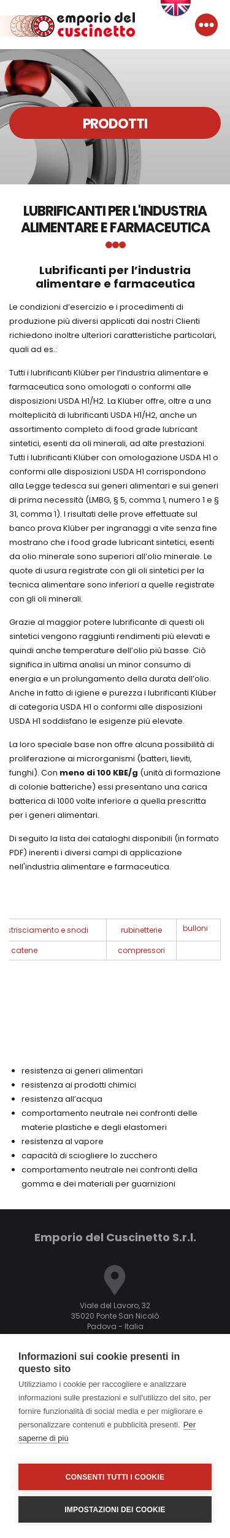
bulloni (195, 928)
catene (24, 950)
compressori (141, 950)
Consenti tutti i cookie (115, 1477)
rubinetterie (141, 930)
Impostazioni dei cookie (114, 1509)
